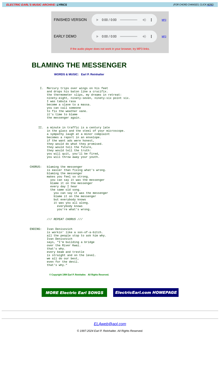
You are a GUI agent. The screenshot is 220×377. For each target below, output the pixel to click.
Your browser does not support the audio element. (124, 20)
